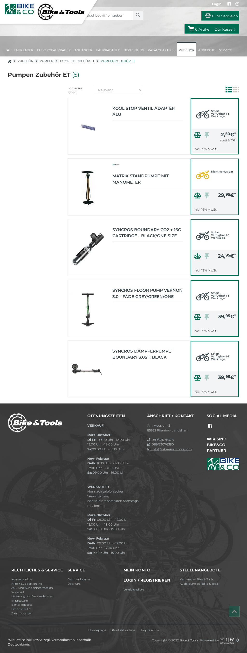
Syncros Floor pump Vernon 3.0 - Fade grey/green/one (147, 293)
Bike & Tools (189, 640)
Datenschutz (20, 609)
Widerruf (17, 592)
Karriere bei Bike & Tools (196, 579)
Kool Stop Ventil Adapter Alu (143, 111)
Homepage (97, 630)
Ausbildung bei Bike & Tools (199, 583)
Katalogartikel (161, 50)
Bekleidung (134, 50)
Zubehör (186, 50)
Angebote (206, 50)
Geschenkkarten (79, 579)
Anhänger (83, 50)
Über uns (74, 583)
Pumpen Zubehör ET (77, 61)
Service (225, 50)
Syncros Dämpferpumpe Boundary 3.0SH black (141, 354)
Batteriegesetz (21, 604)
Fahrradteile (108, 50)
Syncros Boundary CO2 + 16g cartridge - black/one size (146, 232)
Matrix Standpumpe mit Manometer (140, 179)
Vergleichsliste (134, 589)
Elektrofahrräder (54, 50)
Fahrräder (23, 50)
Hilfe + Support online (26, 583)
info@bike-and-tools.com (169, 449)
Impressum (19, 600)
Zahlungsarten (22, 613)
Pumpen (47, 61)
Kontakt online (21, 579)
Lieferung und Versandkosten (32, 596)
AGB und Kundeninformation (32, 588)
